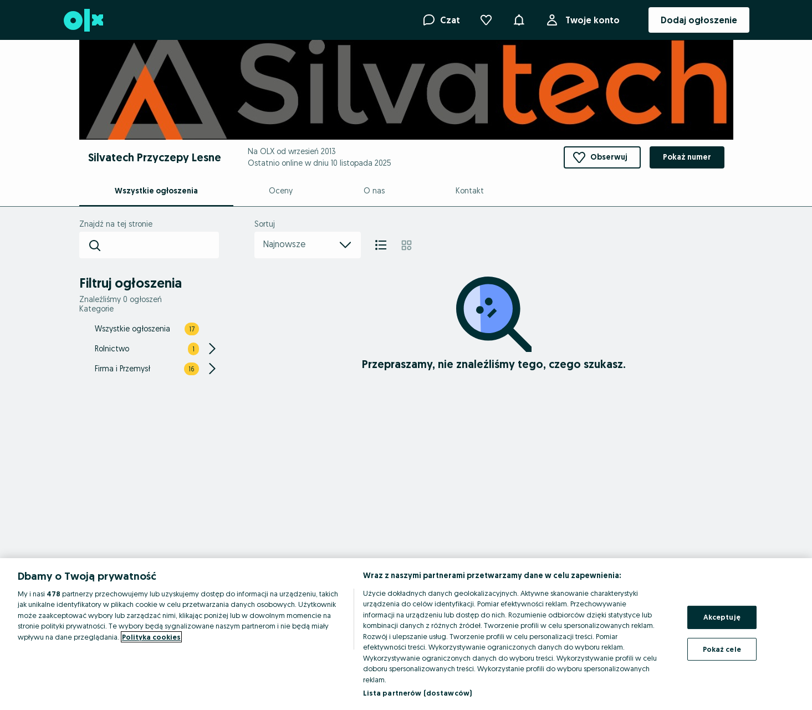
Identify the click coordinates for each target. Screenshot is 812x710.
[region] (406, 634)
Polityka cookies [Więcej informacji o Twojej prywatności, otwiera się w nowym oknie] (151, 636)
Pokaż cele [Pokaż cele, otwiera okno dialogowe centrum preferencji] (722, 648)
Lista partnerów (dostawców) (417, 692)
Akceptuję (721, 616)
